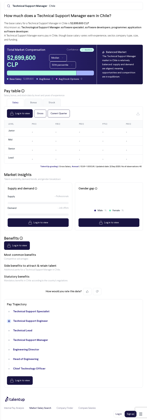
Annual (75, 167)
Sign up (130, 414)
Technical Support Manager (30, 340)
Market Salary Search (40, 408)
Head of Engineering (25, 359)
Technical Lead (22, 330)
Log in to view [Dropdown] (20, 113)
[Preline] (18, 399)
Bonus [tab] (33, 102)
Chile (33, 6)
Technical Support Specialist (31, 311)
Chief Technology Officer (29, 368)
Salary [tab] (15, 102)
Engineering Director (26, 349)
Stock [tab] (52, 102)
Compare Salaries (87, 408)
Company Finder (65, 408)
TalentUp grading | (49, 167)
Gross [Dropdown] (40, 113)
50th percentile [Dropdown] (63, 65)
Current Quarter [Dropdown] (59, 113)
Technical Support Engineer (30, 321)
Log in (119, 414)
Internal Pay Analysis (14, 408)
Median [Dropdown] (58, 58)
